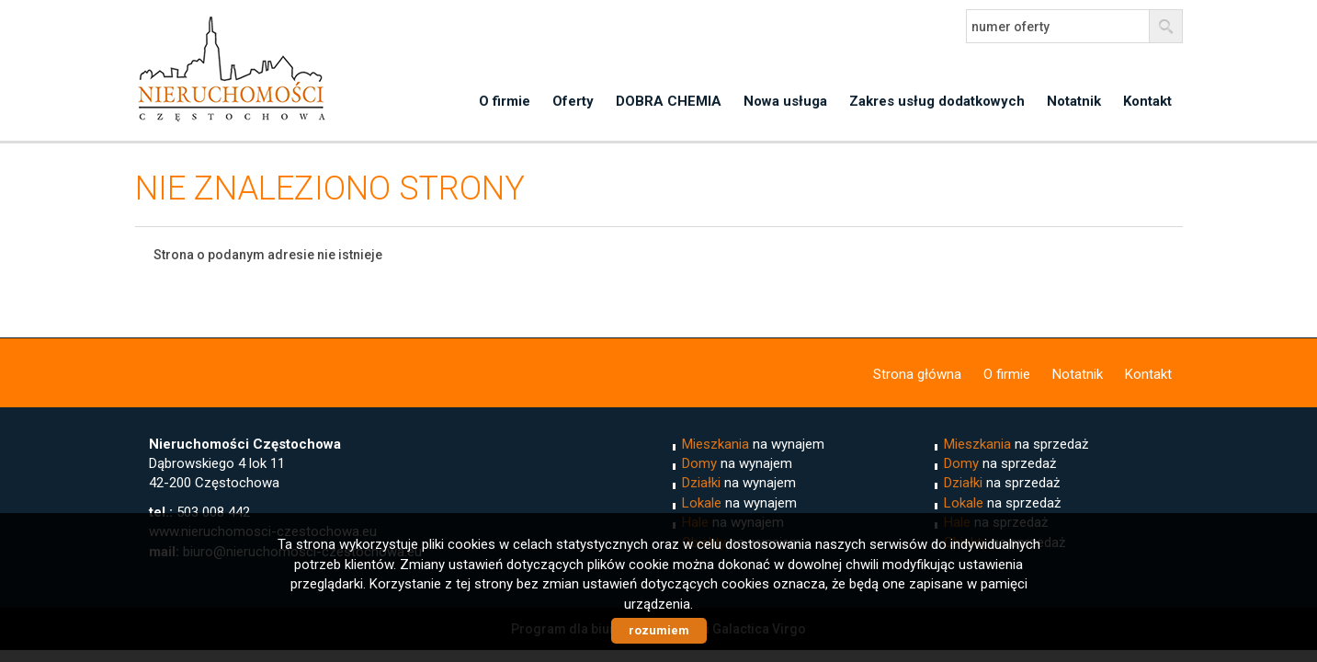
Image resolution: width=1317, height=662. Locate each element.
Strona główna (917, 374)
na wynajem (753, 444)
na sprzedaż (1016, 444)
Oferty (573, 101)
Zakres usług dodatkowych (937, 101)
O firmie (504, 101)
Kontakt (1147, 101)
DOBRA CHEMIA (668, 101)
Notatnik (1074, 101)
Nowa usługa (785, 101)
